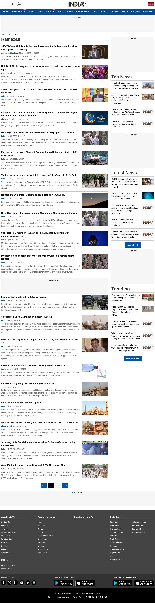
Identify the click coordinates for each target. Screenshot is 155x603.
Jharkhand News (116, 532)
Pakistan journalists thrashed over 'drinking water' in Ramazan (33, 365)
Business (135, 12)
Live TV (4, 546)
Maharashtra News (139, 522)
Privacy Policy (78, 597)
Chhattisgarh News (117, 549)
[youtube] (21, 582)
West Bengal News (139, 532)
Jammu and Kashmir (9, 53)
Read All (132, 245)
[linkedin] (27, 582)
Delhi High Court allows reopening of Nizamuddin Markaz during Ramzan (39, 213)
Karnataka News (116, 559)
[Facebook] (3, 582)
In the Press (5, 536)
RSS (105, 597)
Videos (32, 12)
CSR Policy (90, 597)
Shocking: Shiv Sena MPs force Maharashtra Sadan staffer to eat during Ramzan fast (38, 444)
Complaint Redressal (9, 532)
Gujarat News (115, 553)
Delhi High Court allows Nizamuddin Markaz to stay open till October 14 (38, 132)
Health (125, 12)
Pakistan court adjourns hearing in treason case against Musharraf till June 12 (40, 341)
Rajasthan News (138, 525)
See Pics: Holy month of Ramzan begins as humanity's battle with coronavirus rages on (35, 234)
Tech (95, 12)
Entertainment (82, 12)
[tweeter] (9, 582)
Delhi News (114, 525)
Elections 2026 (18, 12)
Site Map (51, 597)
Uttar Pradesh (6, 73)
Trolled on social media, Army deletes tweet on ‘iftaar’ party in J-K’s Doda (39, 175)
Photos (104, 12)
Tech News (42, 542)
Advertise (4, 529)
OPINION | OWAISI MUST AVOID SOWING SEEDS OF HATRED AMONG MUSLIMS (39, 91)
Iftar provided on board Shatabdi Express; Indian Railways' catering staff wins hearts (38, 154)
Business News (43, 549)
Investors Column (7, 539)
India (41, 12)
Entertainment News (45, 536)
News (3, 34)
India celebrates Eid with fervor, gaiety (21, 402)
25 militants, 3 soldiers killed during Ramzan (24, 297)
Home (5, 12)
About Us (4, 525)
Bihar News (114, 522)
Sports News (42, 539)
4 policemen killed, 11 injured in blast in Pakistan (26, 317)
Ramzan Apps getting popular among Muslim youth (27, 383)
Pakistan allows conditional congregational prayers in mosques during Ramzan (37, 257)
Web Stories (5, 553)
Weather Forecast (8, 565)
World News (42, 525)
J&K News (114, 556)
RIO (99, 597)
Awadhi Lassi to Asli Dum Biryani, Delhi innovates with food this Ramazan (39, 422)
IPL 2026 (50, 12)
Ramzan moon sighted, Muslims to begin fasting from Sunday (33, 195)
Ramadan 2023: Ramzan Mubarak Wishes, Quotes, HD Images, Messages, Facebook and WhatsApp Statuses (39, 114)
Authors (4, 549)
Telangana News (138, 529)
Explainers (41, 546)
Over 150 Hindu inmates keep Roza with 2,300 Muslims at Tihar (33, 465)
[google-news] (33, 582)
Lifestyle (114, 12)
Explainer (147, 12)
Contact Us (5, 522)
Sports (70, 12)
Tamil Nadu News (116, 542)
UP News (113, 546)
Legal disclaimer (63, 597)
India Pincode (6, 569)
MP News (113, 536)
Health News (42, 553)
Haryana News (115, 529)
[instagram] (15, 582)
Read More (132, 358)
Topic (9, 34)
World (60, 12)
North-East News (116, 539)
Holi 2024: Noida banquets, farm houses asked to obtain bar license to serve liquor (40, 68)
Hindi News (5, 542)
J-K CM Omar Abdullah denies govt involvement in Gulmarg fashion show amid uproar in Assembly (39, 48)
